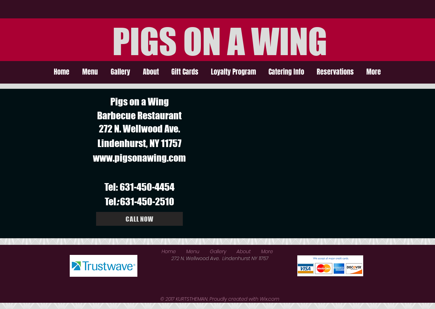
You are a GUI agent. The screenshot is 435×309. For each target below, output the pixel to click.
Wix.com (269, 298)
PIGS (144, 41)
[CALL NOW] (139, 219)
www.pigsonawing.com (139, 158)
